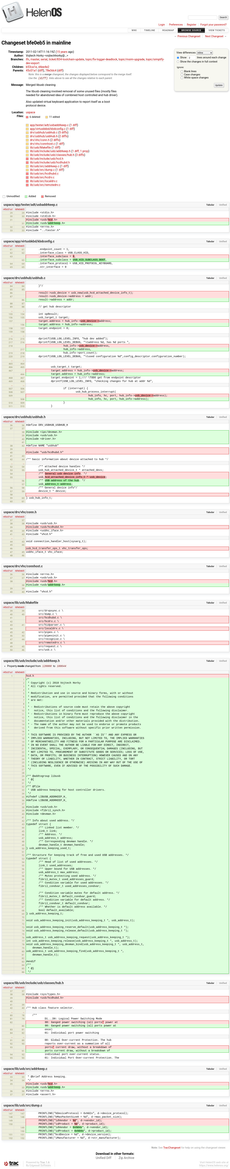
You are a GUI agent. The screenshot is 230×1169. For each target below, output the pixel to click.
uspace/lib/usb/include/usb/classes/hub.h (34, 983)
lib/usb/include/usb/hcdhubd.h (50, 162)
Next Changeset (214, 36)
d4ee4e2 (43, 67)
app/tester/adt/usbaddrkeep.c (49, 125)
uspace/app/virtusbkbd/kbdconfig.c (29, 241)
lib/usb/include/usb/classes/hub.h (52, 155)
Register (191, 24)
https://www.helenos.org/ (214, 1165)
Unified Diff (103, 1158)
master (34, 59)
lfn (27, 59)
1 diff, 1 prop (80, 151)
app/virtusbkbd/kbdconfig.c (48, 129)
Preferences (176, 24)
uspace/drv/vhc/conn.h (20, 512)
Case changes (192, 74)
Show (182, 57)
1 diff (73, 125)
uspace (30, 112)
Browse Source (191, 30)
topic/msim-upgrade (132, 59)
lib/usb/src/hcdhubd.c (44, 173)
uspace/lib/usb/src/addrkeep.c (25, 1069)
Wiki (134, 30)
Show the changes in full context (197, 61)
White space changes (196, 77)
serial (44, 59)
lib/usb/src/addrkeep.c (45, 166)
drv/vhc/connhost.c (43, 144)
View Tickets (217, 30)
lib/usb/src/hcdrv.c (42, 177)
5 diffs (63, 132)
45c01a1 (31, 70)
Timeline (149, 30)
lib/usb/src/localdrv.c (44, 181)
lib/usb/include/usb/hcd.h (46, 159)
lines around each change (207, 57)
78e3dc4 (50, 70)
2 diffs (63, 136)
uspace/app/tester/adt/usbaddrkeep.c (31, 205)
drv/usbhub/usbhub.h (44, 136)
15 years (62, 52)
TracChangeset (172, 1148)
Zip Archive (126, 1158)
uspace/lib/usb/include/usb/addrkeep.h (32, 661)
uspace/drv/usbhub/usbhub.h (25, 417)
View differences (186, 52)
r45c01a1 (8, 209)
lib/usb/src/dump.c (43, 170)
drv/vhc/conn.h (40, 140)
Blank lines (190, 71)
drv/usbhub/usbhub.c (44, 132)
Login (161, 24)
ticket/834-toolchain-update (66, 59)
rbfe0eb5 (19, 209)
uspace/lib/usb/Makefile (21, 603)
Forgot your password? (213, 24)
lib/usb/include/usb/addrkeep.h (50, 151)
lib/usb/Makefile (41, 147)
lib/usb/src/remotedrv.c (45, 185)
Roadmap (168, 30)
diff (41, 70)
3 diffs (80, 155)
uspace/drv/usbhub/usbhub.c (24, 278)
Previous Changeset (189, 36)
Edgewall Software (40, 1165)
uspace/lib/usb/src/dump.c (23, 1106)
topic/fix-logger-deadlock (101, 59)
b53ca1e (31, 67)
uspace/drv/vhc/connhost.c (23, 566)
